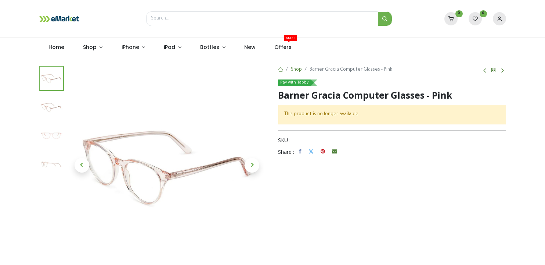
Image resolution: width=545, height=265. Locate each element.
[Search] (385, 18)
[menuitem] (56, 47)
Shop (296, 70)
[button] (82, 165)
